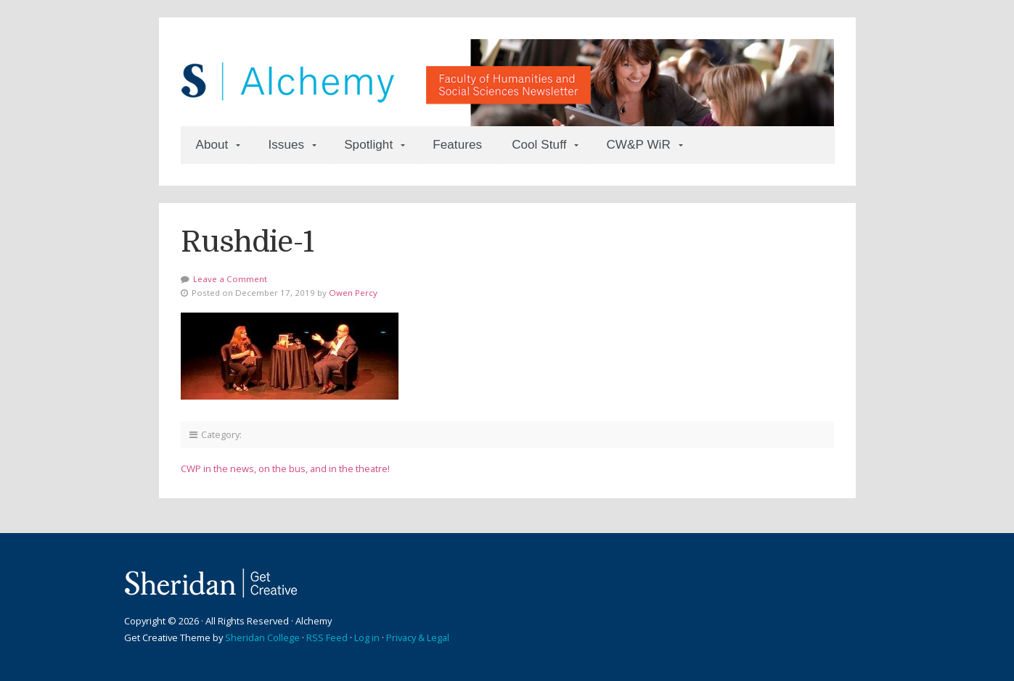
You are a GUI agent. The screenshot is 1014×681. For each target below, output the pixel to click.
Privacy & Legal (417, 637)
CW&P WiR (638, 145)
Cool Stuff (539, 145)
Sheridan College (262, 637)
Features (457, 145)
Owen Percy (353, 292)
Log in (367, 637)
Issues (286, 145)
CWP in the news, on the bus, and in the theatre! (285, 468)
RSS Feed (327, 637)
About (212, 145)
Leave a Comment (230, 278)
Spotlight (368, 145)
